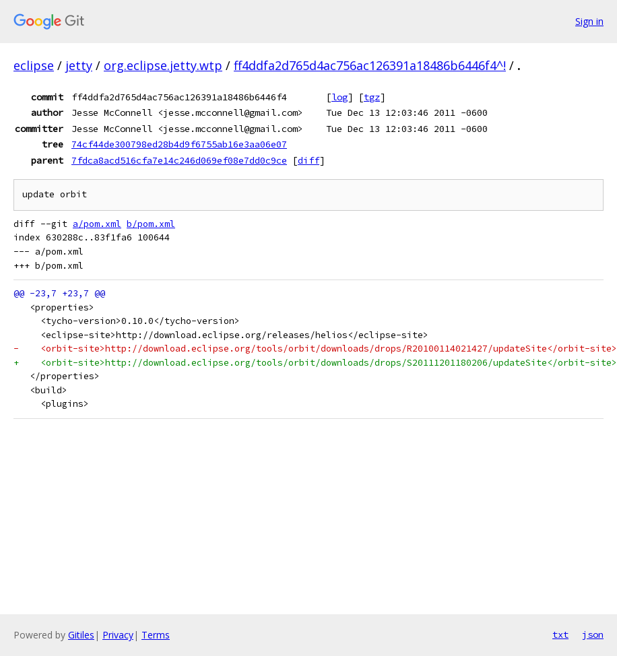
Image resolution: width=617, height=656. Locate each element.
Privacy (117, 634)
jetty (78, 65)
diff (308, 160)
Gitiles (81, 634)
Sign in (589, 21)
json (593, 634)
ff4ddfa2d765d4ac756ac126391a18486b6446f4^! (370, 65)
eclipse (33, 65)
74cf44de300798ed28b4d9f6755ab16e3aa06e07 (179, 144)
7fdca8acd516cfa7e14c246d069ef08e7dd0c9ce (179, 160)
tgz (372, 97)
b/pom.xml (151, 224)
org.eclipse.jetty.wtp (163, 65)
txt (560, 634)
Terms (155, 634)
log (339, 97)
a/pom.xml (97, 224)
